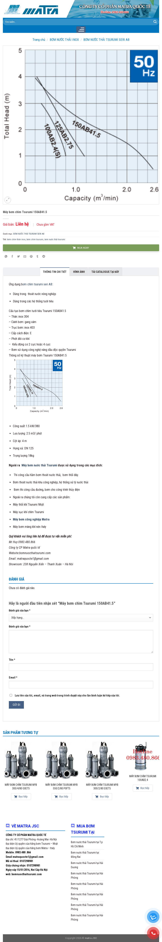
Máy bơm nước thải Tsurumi (39, 465)
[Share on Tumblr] (37, 256)
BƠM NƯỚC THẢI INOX (64, 40)
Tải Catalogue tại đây (105, 271)
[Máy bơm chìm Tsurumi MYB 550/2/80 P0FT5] (61, 760)
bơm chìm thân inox (16, 239)
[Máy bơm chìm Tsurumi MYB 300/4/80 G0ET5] (21, 760)
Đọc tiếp (21, 796)
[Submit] (155, 22)
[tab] (55, 271)
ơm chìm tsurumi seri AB (37, 284)
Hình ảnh (79, 271)
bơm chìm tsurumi (35, 239)
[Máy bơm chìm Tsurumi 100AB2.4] (142, 755)
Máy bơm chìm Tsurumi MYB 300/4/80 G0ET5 (21, 786)
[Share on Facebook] (12, 256)
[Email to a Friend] (25, 256)
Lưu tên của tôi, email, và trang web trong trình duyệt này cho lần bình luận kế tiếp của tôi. (67, 695)
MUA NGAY (81, 247)
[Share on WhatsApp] (6, 256)
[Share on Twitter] (19, 256)
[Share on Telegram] (44, 256)
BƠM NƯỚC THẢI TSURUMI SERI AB (106, 40)
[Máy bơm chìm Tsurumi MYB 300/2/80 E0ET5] (102, 760)
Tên (12, 659)
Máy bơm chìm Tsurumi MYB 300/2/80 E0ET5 (102, 786)
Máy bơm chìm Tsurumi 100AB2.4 (142, 778)
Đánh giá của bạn (19, 610)
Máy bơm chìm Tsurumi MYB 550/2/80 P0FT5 (61, 786)
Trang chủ (39, 40)
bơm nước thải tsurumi (54, 239)
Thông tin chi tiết (54, 271)
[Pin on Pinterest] (31, 256)
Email (13, 677)
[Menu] (81, 29)
